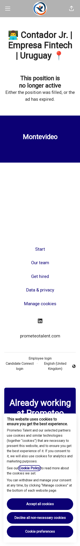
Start (40, 249)
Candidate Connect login (20, 366)
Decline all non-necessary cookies (40, 518)
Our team (40, 262)
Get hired (40, 276)
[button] (71, 9)
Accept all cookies (40, 504)
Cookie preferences (40, 531)
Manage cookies (40, 303)
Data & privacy (40, 290)
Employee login (40, 358)
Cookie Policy (29, 468)
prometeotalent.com (40, 336)
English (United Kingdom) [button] (57, 366)
